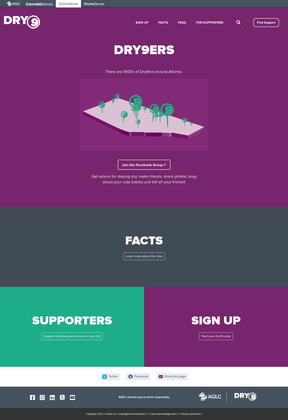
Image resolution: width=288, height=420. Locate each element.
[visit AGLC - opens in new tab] (13, 4)
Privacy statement (192, 413)
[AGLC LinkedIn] (52, 397)
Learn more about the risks (144, 256)
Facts (163, 22)
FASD (182, 22)
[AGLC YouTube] (72, 397)
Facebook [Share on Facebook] (138, 376)
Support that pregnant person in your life (72, 336)
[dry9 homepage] (243, 397)
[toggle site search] (238, 23)
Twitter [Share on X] (110, 376)
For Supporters (209, 22)
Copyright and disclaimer (134, 413)
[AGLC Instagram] (42, 397)
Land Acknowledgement (164, 413)
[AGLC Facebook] (32, 397)
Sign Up (142, 22)
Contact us (110, 414)
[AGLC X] (62, 397)
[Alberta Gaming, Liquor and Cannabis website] (212, 397)
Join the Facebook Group (146, 165)
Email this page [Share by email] (172, 376)
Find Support (266, 22)
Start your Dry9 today (216, 336)
